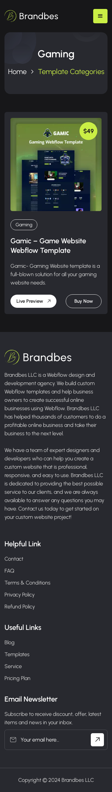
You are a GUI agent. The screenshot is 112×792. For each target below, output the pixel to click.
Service (13, 666)
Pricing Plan (17, 678)
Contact (13, 559)
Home (17, 71)
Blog (9, 642)
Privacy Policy (19, 594)
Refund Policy (19, 606)
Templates (17, 654)
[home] (31, 16)
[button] (100, 16)
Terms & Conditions (27, 582)
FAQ (9, 571)
